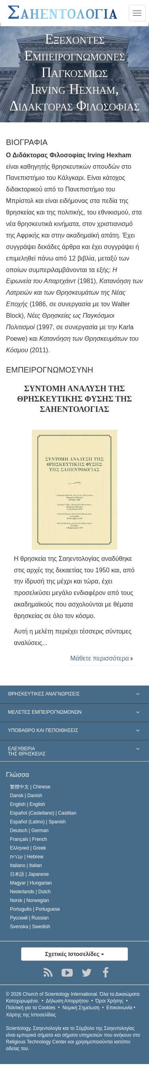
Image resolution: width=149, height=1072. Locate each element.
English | (27, 804)
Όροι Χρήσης (109, 1001)
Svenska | (30, 926)
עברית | (26, 857)
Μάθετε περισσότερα (101, 658)
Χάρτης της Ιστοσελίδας (31, 1015)
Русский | (29, 918)
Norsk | (29, 900)
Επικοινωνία (119, 1007)
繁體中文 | (30, 787)
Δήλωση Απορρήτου (67, 1001)
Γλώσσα (17, 774)
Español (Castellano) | (43, 813)
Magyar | (31, 883)
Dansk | (26, 795)
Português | (35, 909)
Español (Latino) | (38, 822)
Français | (28, 839)
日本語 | (29, 874)
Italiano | (26, 865)
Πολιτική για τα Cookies (30, 1007)
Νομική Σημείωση (80, 1007)
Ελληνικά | (28, 848)
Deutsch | (29, 830)
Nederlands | (30, 891)
